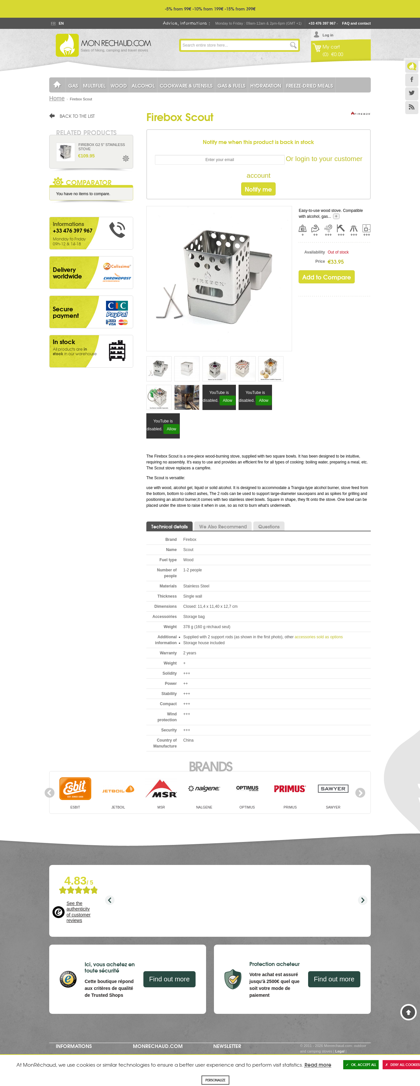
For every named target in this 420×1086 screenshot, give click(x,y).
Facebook (411, 80)
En (61, 23)
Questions (269, 526)
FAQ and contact (356, 23)
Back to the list (77, 115)
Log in (328, 35)
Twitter (411, 93)
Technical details (169, 526)
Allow (227, 400)
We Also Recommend (223, 526)
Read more (317, 1064)
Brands (210, 765)
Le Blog (411, 66)
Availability (314, 252)
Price (320, 261)
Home (57, 98)
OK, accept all (361, 1064)
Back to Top (408, 1012)
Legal (340, 1051)
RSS (411, 107)
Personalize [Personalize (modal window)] (215, 1079)
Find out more (169, 979)
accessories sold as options (319, 637)
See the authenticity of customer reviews (79, 912)
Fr (53, 23)
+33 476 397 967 (322, 23)
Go (293, 45)
